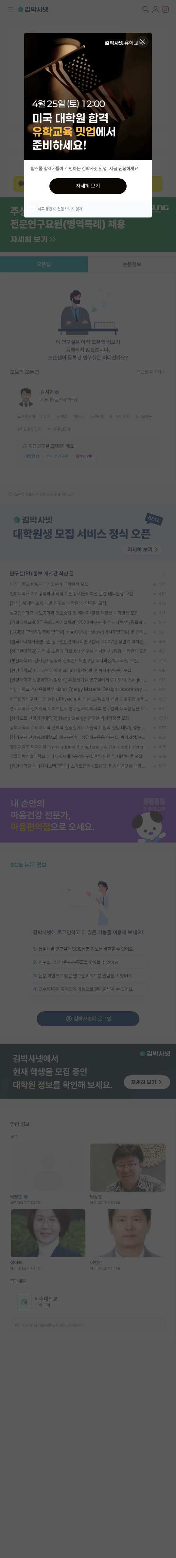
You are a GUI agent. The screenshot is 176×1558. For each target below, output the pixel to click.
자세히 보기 (88, 186)
